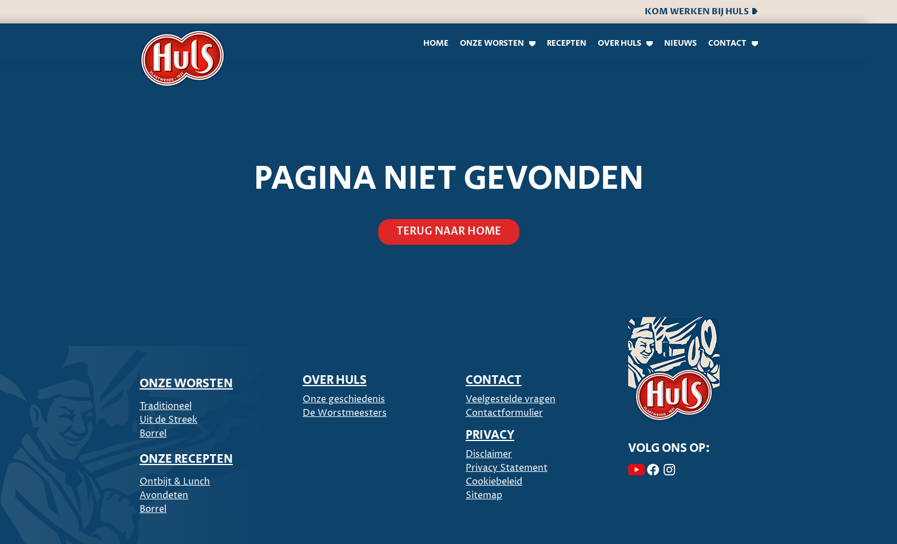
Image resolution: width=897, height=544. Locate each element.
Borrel (153, 433)
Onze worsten (492, 43)
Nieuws (680, 43)
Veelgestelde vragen (510, 399)
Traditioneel (166, 406)
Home (436, 43)
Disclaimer (489, 454)
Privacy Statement (506, 468)
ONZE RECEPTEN (186, 459)
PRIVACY (490, 435)
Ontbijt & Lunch (175, 481)
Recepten (566, 43)
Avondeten (164, 495)
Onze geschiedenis (344, 399)
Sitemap (484, 495)
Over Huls (619, 43)
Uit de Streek (168, 420)
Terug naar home (448, 231)
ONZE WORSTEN (186, 384)
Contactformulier (504, 413)
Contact (727, 43)
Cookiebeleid (494, 481)
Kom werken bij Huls (701, 11)
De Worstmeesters (345, 413)
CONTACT (494, 380)
